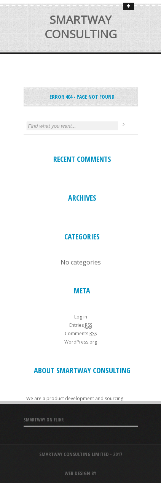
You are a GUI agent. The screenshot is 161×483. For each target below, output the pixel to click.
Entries (80, 325)
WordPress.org (80, 342)
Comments (81, 333)
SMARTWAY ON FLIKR (44, 419)
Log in (80, 317)
